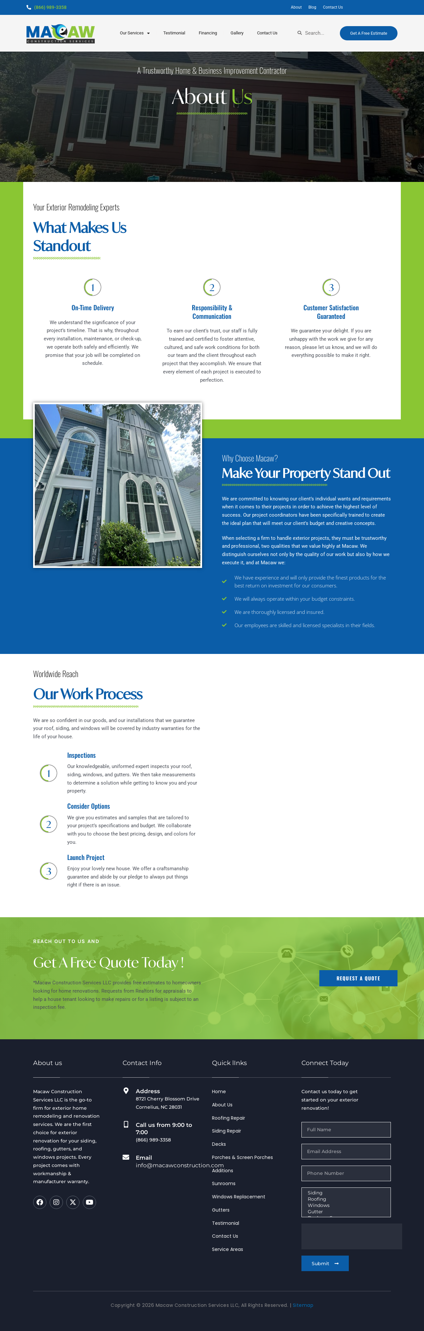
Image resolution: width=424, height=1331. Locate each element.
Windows (345, 1205)
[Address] (126, 1091)
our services (135, 33)
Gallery (237, 32)
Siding (345, 1193)
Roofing (345, 1199)
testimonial (174, 32)
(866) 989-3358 (50, 7)
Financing (208, 32)
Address (148, 1091)
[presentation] (351, 1236)
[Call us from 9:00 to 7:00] (126, 1124)
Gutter (345, 1212)
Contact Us (267, 32)
